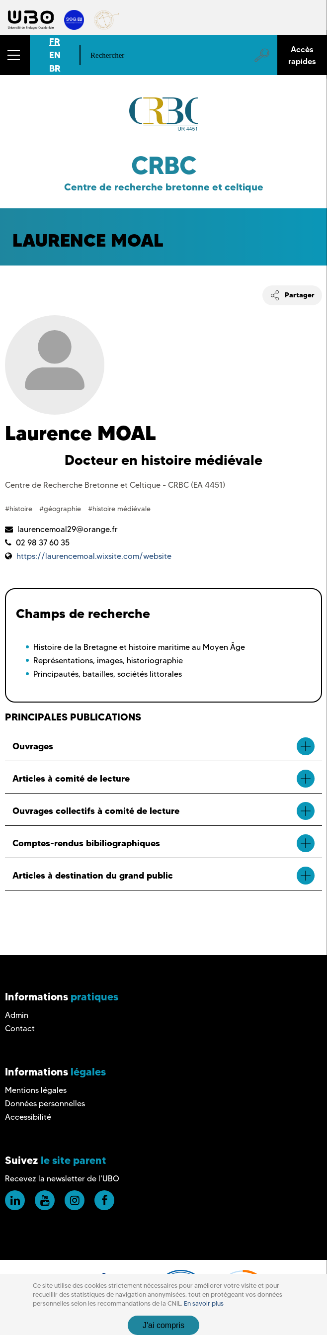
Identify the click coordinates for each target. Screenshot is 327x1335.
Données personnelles (45, 1103)
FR (54, 41)
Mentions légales (36, 1090)
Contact (20, 1028)
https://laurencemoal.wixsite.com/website (93, 556)
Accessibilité (28, 1117)
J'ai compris (163, 1325)
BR (55, 68)
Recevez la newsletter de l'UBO (62, 1178)
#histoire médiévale (119, 508)
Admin (16, 1015)
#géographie (61, 508)
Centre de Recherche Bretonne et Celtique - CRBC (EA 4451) (115, 485)
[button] (15, 55)
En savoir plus (204, 1303)
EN (55, 55)
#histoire (19, 508)
